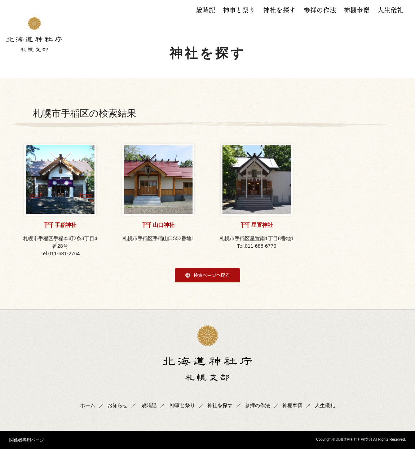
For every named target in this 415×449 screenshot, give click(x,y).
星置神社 (262, 225)
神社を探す (279, 9)
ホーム (87, 405)
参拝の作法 (320, 9)
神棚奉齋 (357, 9)
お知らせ (117, 405)
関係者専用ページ (26, 440)
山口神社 (164, 225)
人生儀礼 (390, 9)
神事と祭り (239, 9)
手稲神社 (65, 225)
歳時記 (205, 9)
